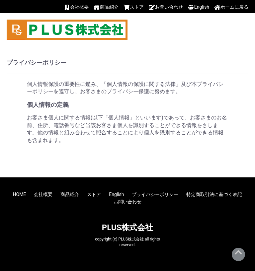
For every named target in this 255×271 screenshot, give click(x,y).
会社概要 (43, 194)
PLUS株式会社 (127, 227)
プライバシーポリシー (155, 194)
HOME (19, 194)
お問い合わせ (127, 201)
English (116, 194)
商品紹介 (69, 194)
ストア (94, 194)
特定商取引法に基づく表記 (214, 194)
